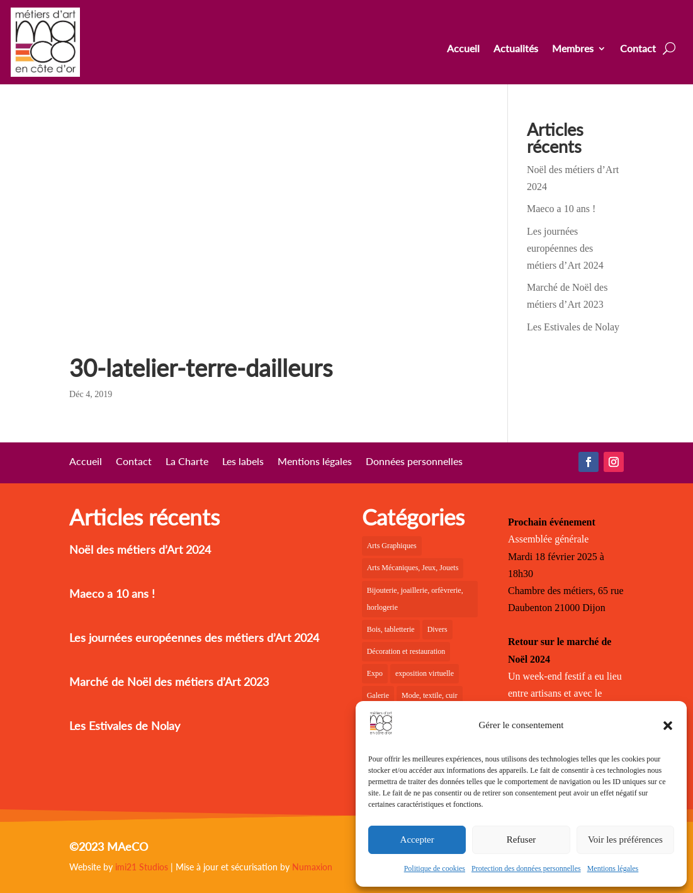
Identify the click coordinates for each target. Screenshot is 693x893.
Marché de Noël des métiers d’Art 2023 (169, 681)
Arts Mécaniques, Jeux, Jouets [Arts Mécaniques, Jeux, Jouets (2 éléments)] (413, 567)
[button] (668, 725)
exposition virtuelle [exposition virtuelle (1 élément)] (424, 673)
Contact (638, 49)
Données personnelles (414, 462)
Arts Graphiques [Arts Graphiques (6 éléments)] (392, 545)
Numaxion (312, 867)
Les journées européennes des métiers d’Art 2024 (565, 248)
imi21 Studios (141, 867)
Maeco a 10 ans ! (561, 208)
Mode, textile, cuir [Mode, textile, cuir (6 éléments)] (430, 695)
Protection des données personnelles (526, 868)
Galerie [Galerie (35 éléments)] (378, 695)
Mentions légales (613, 868)
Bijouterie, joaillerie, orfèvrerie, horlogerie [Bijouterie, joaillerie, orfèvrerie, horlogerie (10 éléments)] (415, 599)
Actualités (515, 49)
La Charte (187, 462)
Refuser (521, 839)
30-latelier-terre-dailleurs (200, 367)
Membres (573, 49)
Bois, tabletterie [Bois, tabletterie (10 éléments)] (391, 629)
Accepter (417, 839)
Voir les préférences (625, 839)
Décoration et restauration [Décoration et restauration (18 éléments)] (406, 651)
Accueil (463, 49)
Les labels (243, 462)
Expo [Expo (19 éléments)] (375, 673)
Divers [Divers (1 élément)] (437, 629)
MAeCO (127, 846)
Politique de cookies (434, 868)
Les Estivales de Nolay (573, 327)
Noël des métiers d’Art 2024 (140, 549)
